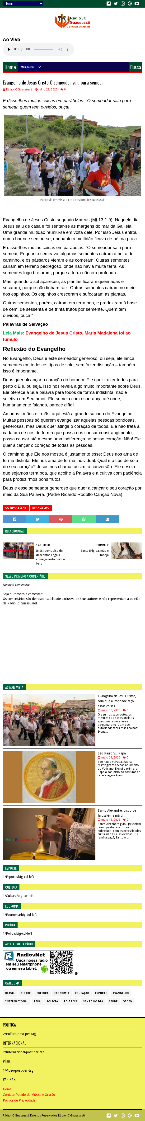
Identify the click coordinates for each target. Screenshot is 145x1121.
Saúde (113, 1001)
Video (127, 1001)
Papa (37, 1001)
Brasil (10, 993)
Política (70, 1001)
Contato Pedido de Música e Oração (29, 1095)
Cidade (26, 993)
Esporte (101, 993)
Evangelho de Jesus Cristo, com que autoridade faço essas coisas (117, 701)
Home (10, 67)
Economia (61, 993)
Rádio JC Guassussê (16, 1115)
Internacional (16, 1001)
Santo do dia (93, 1001)
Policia (52, 1001)
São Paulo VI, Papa (112, 753)
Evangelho (41, 507)
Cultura (42, 993)
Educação (82, 993)
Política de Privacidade (19, 1100)
